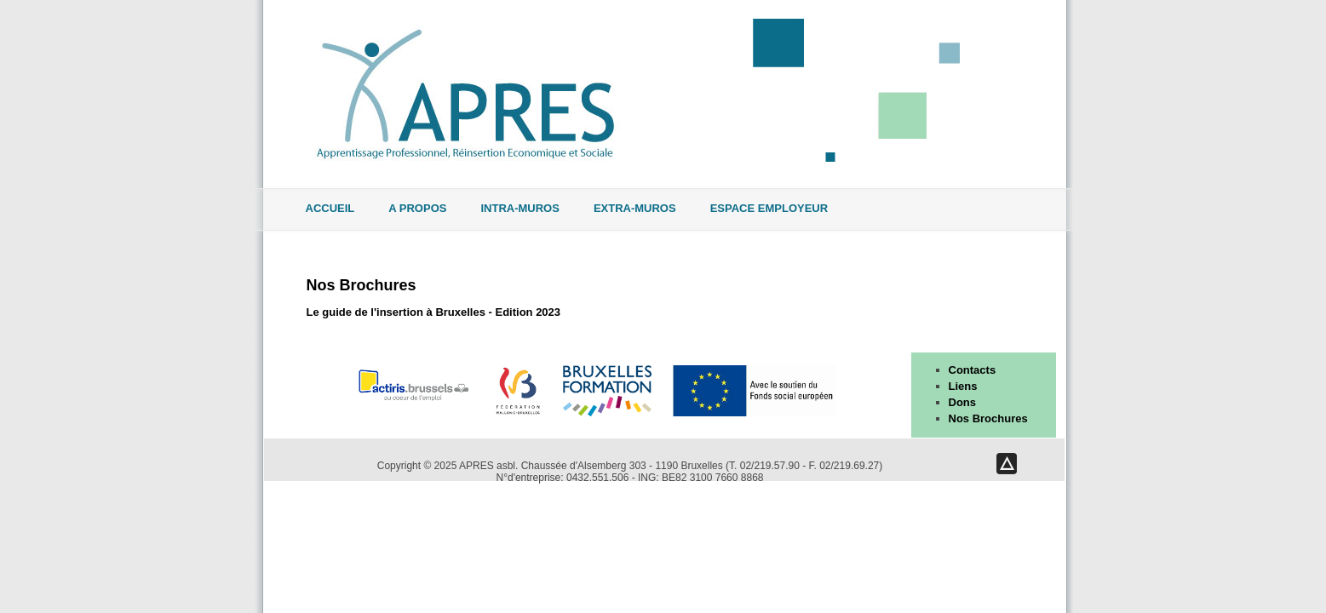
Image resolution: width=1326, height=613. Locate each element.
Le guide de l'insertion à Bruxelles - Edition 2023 (434, 312)
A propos (417, 209)
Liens (963, 386)
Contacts (972, 370)
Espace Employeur (769, 209)
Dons (963, 402)
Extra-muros (635, 209)
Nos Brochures (361, 285)
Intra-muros (519, 209)
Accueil (330, 209)
